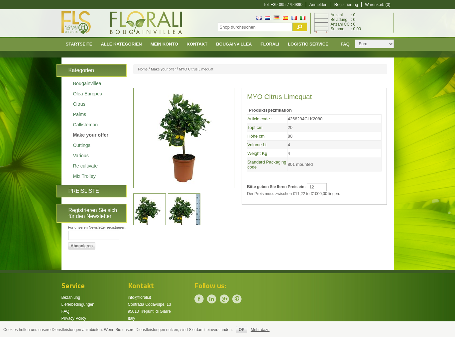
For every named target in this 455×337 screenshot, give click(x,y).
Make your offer (90, 135)
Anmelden (318, 4)
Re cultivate (85, 165)
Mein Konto (164, 44)
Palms (79, 114)
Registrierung (346, 4)
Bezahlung (70, 297)
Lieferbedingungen (77, 304)
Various (81, 155)
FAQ (65, 311)
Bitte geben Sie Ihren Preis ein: (276, 186)
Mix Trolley (84, 176)
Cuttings (81, 145)
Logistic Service (308, 44)
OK (242, 329)
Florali (270, 44)
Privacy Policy (73, 318)
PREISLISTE (83, 191)
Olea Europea (87, 93)
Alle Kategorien (121, 44)
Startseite (79, 44)
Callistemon (85, 124)
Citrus (79, 104)
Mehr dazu (260, 329)
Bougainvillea (234, 44)
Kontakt (197, 44)
